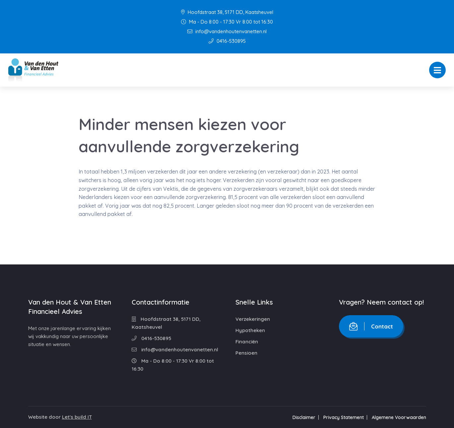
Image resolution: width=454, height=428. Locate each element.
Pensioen (246, 353)
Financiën (246, 341)
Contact (371, 326)
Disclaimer (303, 417)
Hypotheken (250, 330)
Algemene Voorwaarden (399, 417)
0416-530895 (227, 41)
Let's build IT (77, 417)
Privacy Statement (343, 417)
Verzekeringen (252, 319)
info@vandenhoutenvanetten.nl (227, 31)
